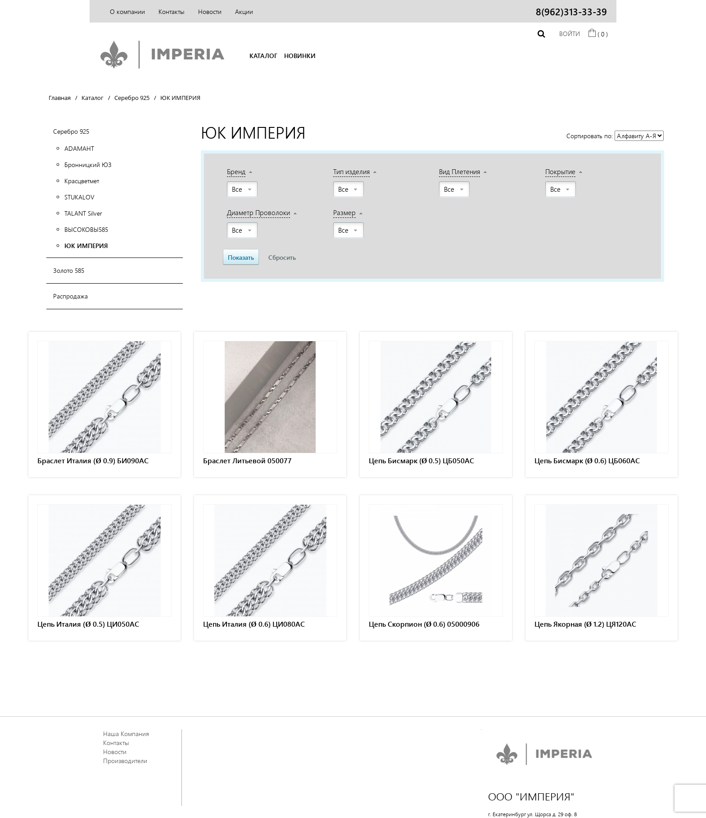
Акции (244, 11)
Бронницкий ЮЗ (88, 164)
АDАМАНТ (79, 148)
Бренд (236, 171)
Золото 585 (68, 270)
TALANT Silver (83, 213)
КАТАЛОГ (263, 55)
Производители (125, 760)
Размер (344, 212)
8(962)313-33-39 (571, 11)
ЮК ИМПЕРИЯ (86, 245)
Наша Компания (126, 733)
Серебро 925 (71, 131)
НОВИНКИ (300, 55)
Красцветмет (81, 180)
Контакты (171, 11)
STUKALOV (79, 197)
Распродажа (70, 296)
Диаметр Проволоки (258, 212)
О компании (127, 11)
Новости (210, 11)
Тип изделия (351, 171)
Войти (569, 33)
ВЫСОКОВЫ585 (86, 229)
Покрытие (560, 171)
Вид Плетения (459, 171)
